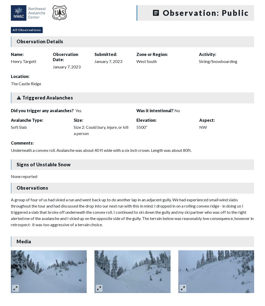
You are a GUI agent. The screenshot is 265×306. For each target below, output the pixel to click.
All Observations (27, 30)
